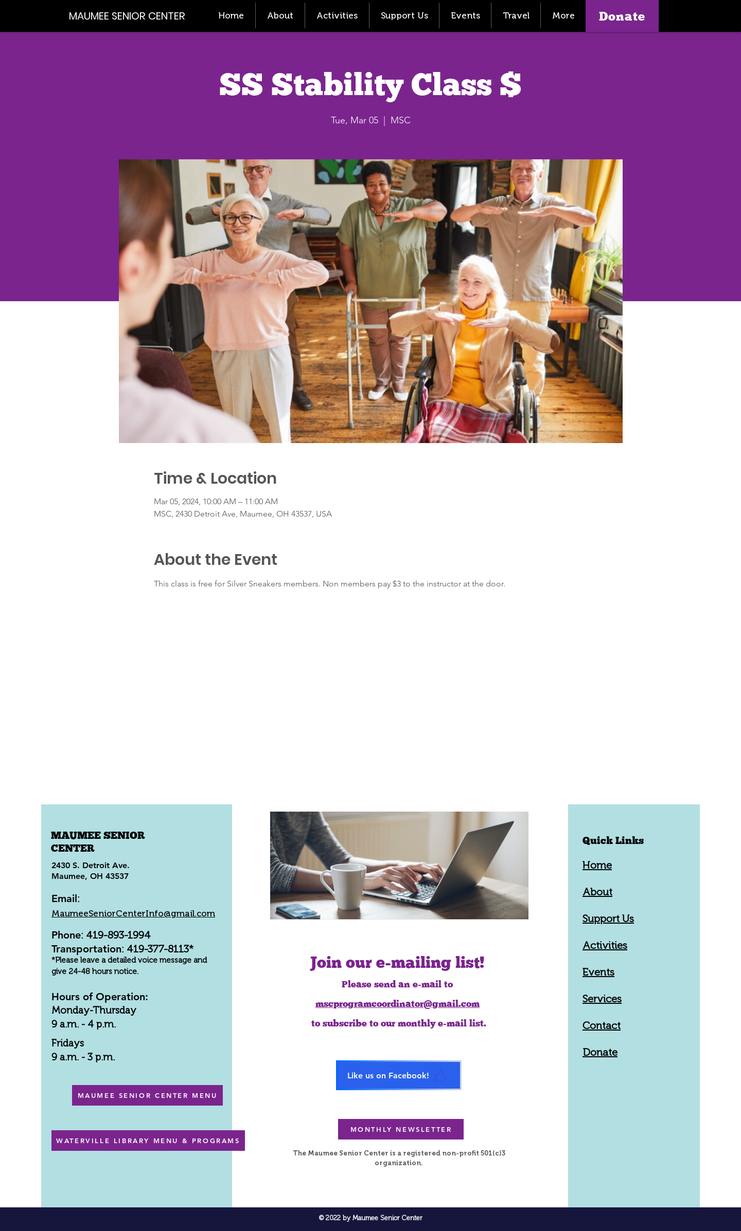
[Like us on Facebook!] (399, 1075)
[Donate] (622, 16)
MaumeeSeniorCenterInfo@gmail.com (133, 913)
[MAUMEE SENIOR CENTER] (133, 15)
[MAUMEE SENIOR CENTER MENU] (147, 1095)
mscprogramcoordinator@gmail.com (397, 1003)
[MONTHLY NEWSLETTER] (401, 1129)
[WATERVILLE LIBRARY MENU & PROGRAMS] (148, 1140)
